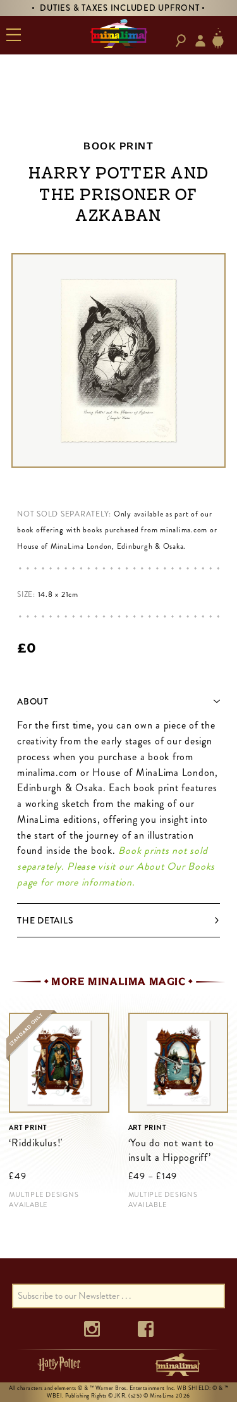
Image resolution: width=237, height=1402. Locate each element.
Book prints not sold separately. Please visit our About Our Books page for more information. (116, 866)
